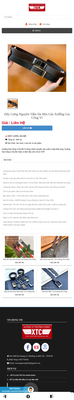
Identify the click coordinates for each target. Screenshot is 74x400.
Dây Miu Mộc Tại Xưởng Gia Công (54, 291)
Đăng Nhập (33, 24)
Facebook (13, 386)
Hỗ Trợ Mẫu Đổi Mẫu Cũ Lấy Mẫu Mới (23, 380)
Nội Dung (8, 160)
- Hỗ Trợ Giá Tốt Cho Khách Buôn (22, 375)
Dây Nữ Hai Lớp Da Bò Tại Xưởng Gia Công (19, 259)
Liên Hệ (27, 128)
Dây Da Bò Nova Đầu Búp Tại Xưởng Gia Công (19, 293)
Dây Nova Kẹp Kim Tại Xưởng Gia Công (54, 259)
